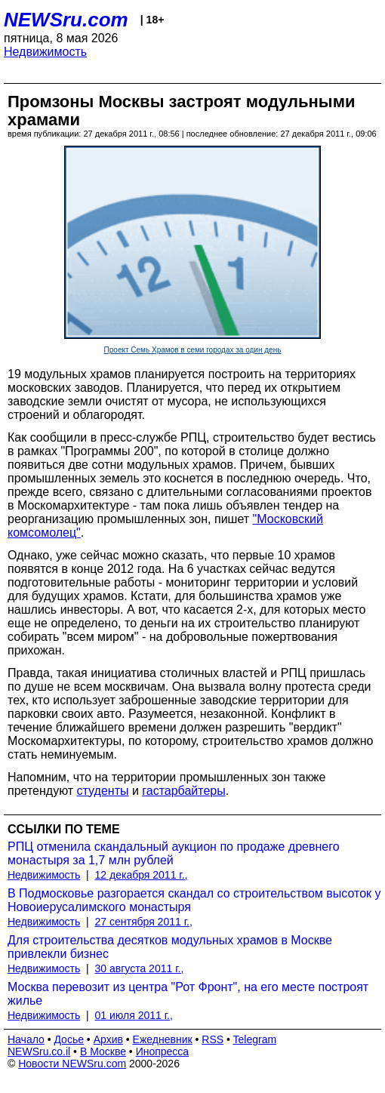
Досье (69, 1039)
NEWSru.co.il (39, 1051)
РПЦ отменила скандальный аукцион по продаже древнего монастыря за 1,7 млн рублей (174, 853)
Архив (108, 1039)
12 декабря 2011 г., (141, 875)
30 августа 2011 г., (139, 968)
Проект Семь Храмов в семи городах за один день (193, 350)
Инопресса (162, 1051)
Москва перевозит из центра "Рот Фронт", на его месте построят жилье (188, 994)
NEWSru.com (66, 19)
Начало (26, 1039)
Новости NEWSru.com (72, 1064)
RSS (212, 1039)
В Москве (103, 1051)
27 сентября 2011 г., (143, 922)
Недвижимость (45, 51)
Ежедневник (162, 1039)
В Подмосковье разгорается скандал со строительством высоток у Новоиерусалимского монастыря (194, 900)
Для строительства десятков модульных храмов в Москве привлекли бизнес (170, 947)
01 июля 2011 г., (134, 1015)
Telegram (255, 1039)
